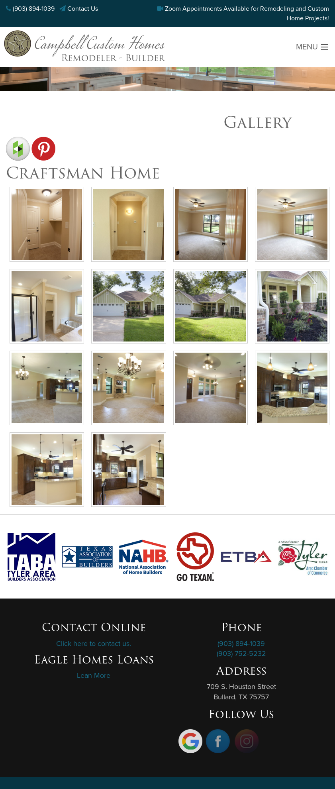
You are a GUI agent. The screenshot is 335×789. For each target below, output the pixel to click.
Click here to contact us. (93, 643)
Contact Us (82, 9)
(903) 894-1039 (34, 9)
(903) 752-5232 (241, 653)
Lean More (93, 675)
